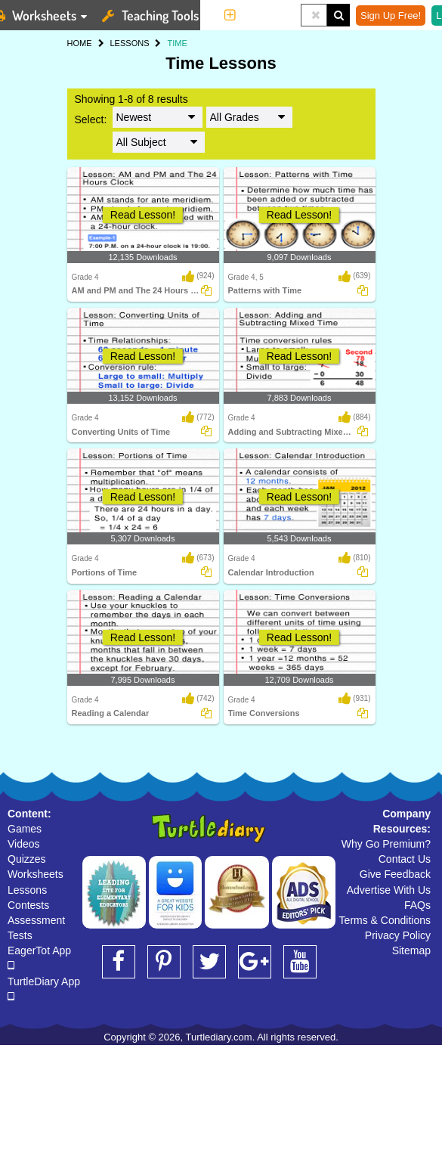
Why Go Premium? (386, 844)
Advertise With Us (389, 890)
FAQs (417, 905)
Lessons (27, 890)
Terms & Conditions (385, 920)
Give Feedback (395, 874)
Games (25, 829)
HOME (79, 43)
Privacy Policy (398, 935)
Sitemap (411, 950)
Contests (28, 905)
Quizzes (27, 859)
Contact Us (405, 859)
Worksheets (35, 874)
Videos (24, 844)
